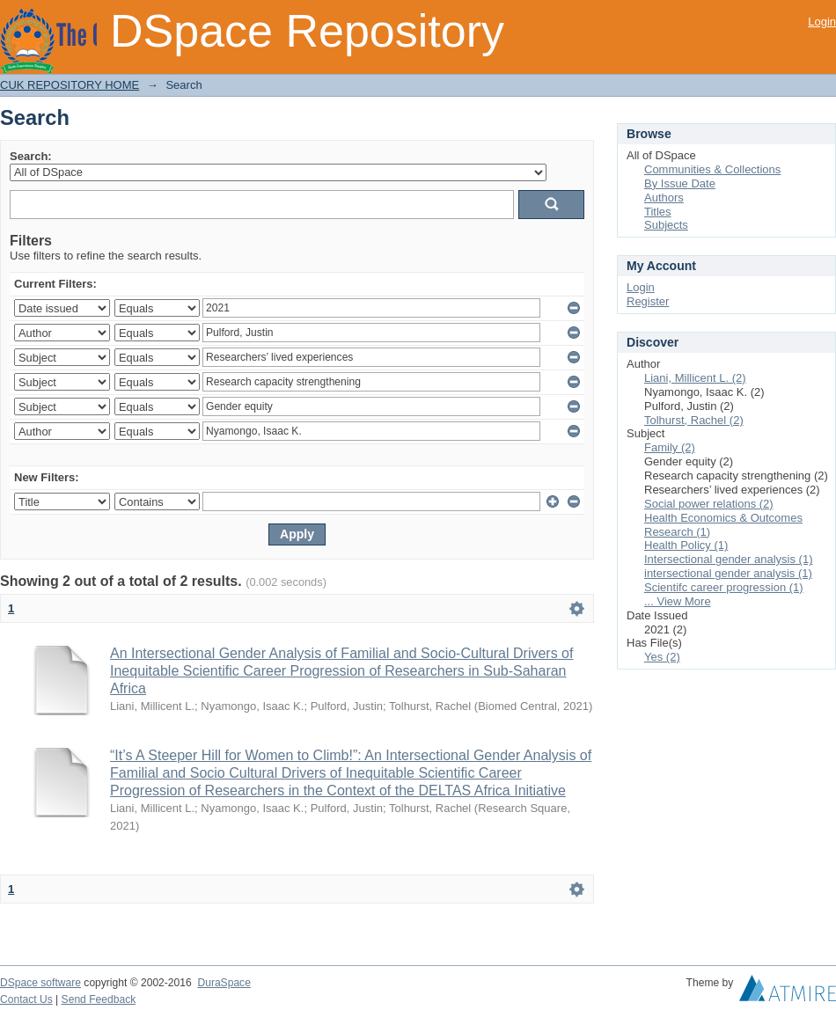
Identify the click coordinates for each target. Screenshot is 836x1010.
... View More (677, 601)
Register (648, 301)
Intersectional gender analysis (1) (728, 559)
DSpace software (40, 983)
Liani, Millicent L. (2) (695, 377)
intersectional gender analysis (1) (728, 573)
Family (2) (669, 447)
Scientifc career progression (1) (723, 587)
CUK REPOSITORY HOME (69, 84)
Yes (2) (662, 656)
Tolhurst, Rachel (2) (694, 420)
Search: (31, 156)
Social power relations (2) (709, 503)
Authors (664, 197)
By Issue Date (679, 183)
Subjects (666, 224)
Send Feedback (99, 999)
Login (822, 21)
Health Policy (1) (686, 545)
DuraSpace (223, 983)
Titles (657, 211)
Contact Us (26, 999)
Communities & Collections (712, 169)
